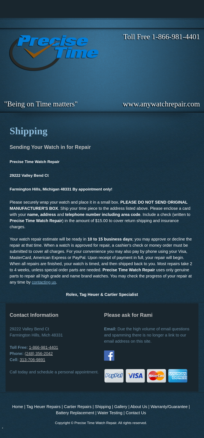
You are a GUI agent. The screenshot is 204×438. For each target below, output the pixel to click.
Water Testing (109, 413)
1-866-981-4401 (176, 37)
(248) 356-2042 (39, 353)
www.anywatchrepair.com (161, 104)
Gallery (120, 406)
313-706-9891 (32, 359)
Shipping (103, 406)
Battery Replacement (75, 413)
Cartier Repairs (78, 406)
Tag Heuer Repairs (43, 406)
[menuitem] (24, 4)
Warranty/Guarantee (169, 406)
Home (17, 406)
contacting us (44, 282)
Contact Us (136, 413)
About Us (138, 406)
